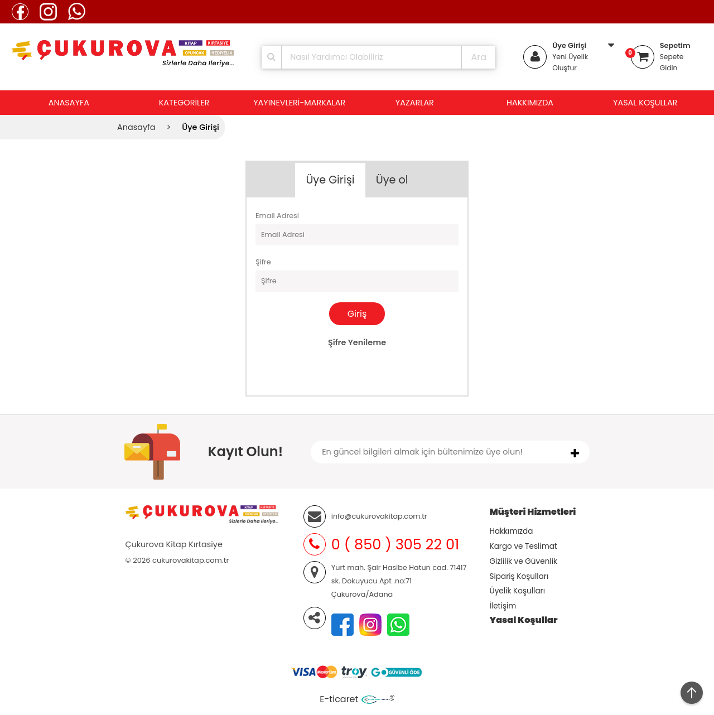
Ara (478, 57)
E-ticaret (339, 699)
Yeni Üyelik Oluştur (570, 62)
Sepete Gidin (672, 62)
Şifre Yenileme (357, 342)
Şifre (263, 262)
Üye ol (392, 179)
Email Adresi (277, 215)
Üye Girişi (569, 45)
